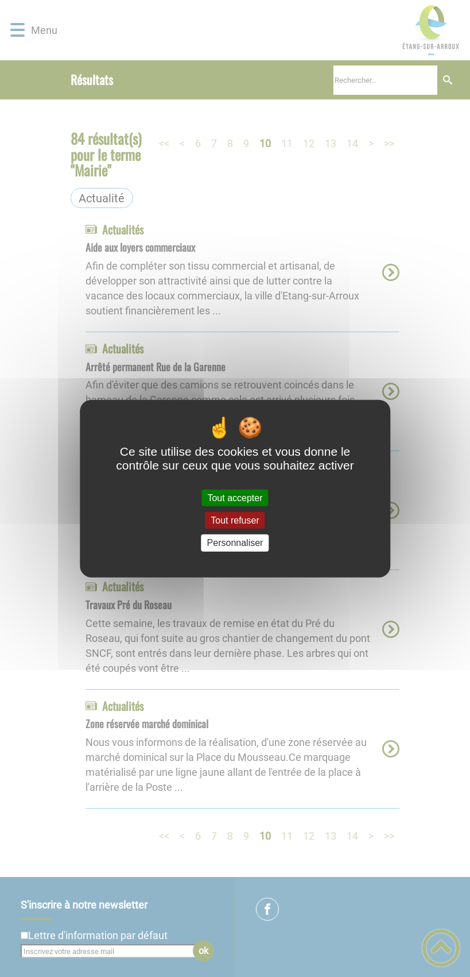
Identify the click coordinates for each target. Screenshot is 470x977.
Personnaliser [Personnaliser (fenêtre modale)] (235, 543)
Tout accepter (234, 498)
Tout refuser (235, 520)
